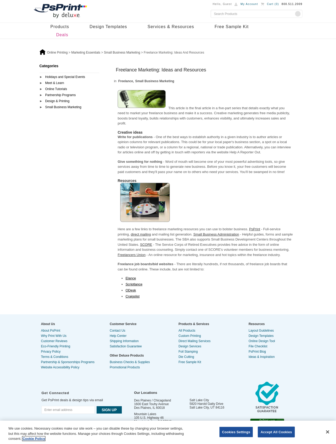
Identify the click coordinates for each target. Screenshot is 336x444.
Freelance (125, 81)
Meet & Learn (54, 83)
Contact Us (117, 330)
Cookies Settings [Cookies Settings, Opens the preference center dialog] (236, 432)
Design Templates (108, 26)
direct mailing (141, 234)
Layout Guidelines (261, 330)
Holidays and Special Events (65, 77)
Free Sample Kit (231, 26)
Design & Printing (57, 101)
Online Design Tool (262, 341)
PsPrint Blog (257, 351)
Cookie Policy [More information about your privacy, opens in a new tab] (34, 439)
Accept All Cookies (276, 432)
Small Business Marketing (63, 107)
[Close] (327, 432)
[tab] (69, 77)
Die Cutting (186, 357)
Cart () (273, 4)
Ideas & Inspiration (262, 357)
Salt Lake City (199, 400)
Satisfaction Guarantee (126, 346)
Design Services (189, 346)
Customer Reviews (54, 341)
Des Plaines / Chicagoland (152, 400)
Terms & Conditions (54, 357)
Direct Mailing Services (194, 341)
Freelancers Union (131, 255)
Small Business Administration (216, 234)
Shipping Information (124, 341)
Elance (130, 278)
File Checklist (258, 346)
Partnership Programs (60, 95)
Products (59, 26)
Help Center (118, 336)
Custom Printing (189, 336)
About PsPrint (50, 330)
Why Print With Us (53, 336)
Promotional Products (125, 367)
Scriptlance (133, 284)
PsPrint (254, 229)
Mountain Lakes (145, 414)
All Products (186, 330)
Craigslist (132, 296)
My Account (249, 4)
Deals (62, 35)
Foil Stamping (188, 351)
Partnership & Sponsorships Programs (67, 362)
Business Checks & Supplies (130, 362)
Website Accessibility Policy (60, 367)
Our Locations (145, 393)
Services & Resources (171, 26)
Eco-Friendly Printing (55, 346)
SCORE (146, 245)
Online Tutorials (56, 89)
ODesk (130, 290)
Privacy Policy (51, 351)
